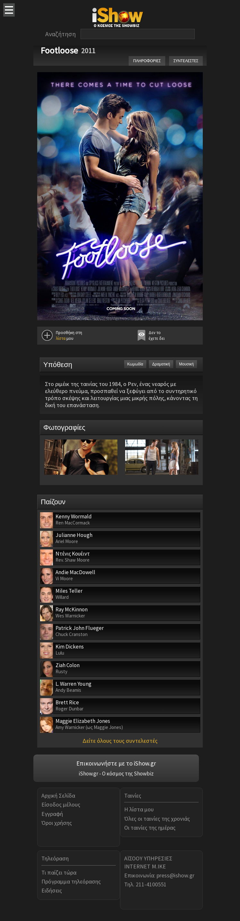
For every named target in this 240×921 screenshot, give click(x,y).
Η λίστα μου (139, 809)
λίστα (60, 338)
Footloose (59, 50)
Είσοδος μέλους (60, 804)
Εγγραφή (52, 813)
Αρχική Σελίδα (58, 795)
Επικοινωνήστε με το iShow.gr (116, 763)
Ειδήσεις (51, 890)
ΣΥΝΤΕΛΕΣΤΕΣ (186, 60)
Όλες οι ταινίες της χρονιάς (157, 818)
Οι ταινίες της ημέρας (150, 827)
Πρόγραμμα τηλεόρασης (71, 881)
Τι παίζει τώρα (58, 872)
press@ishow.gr (175, 875)
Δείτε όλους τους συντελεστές (120, 740)
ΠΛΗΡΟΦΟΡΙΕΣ (147, 60)
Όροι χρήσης (56, 822)
